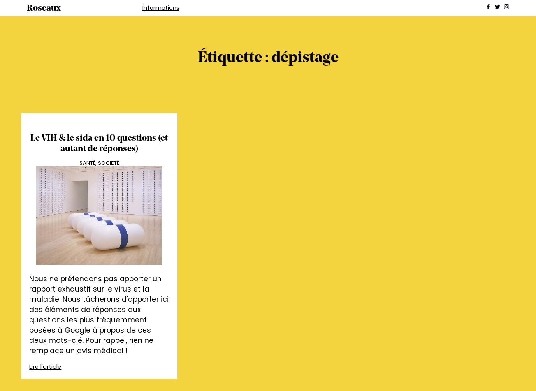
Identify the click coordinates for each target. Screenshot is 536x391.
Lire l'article (45, 367)
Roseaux (44, 8)
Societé (108, 163)
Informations (160, 8)
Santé (87, 163)
